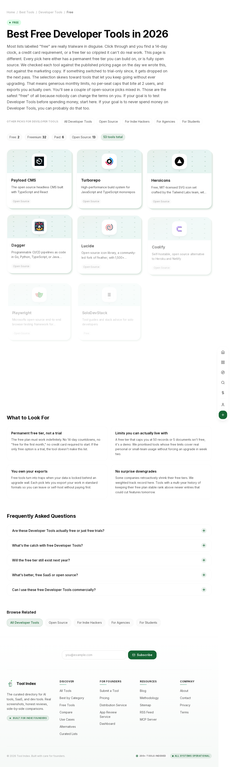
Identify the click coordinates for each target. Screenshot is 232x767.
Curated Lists (70, 734)
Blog (145, 691)
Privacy (187, 705)
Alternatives (69, 727)
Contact (187, 698)
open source (108, 121)
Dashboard (109, 724)
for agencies (166, 121)
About (186, 691)
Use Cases (69, 719)
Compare (68, 712)
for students (191, 121)
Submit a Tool (111, 691)
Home (11, 12)
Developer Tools (50, 12)
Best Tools (26, 12)
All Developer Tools (78, 121)
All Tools (67, 691)
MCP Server (150, 719)
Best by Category (73, 698)
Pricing (106, 698)
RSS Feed (148, 712)
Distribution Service (115, 705)
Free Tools (69, 705)
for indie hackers (137, 121)
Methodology (151, 698)
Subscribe (142, 655)
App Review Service (115, 714)
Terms (186, 712)
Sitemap (147, 705)
